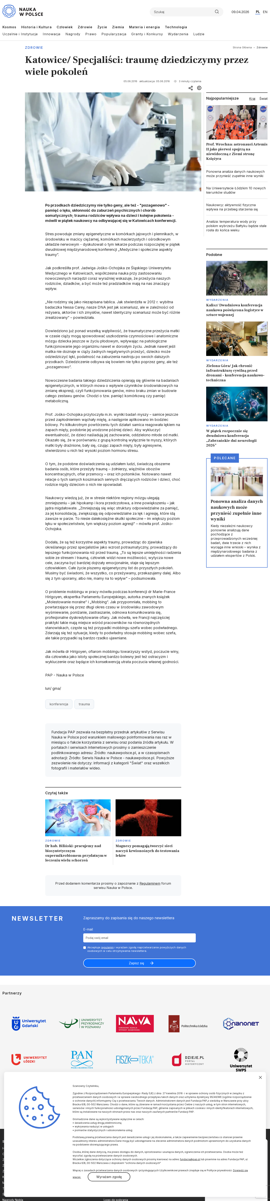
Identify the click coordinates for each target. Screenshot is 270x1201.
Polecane (225, 458)
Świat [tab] (263, 99)
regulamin (107, 947)
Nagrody (72, 34)
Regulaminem (150, 883)
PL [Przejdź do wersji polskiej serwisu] (258, 12)
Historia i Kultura (36, 27)
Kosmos (9, 27)
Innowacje (52, 34)
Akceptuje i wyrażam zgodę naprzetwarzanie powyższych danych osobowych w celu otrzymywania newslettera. (136, 949)
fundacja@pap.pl (190, 1159)
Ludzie (199, 34)
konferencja (59, 704)
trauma (84, 704)
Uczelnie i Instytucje (20, 34)
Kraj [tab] (252, 99)
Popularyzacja (113, 34)
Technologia (176, 27)
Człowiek (65, 27)
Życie (102, 27)
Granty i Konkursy (147, 34)
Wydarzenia (178, 34)
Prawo (91, 34)
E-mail (88, 929)
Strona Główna (242, 47)
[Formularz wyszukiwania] (186, 11)
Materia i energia (144, 27)
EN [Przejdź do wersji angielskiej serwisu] (265, 12)
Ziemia (118, 27)
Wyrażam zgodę (109, 1177)
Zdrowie (85, 27)
